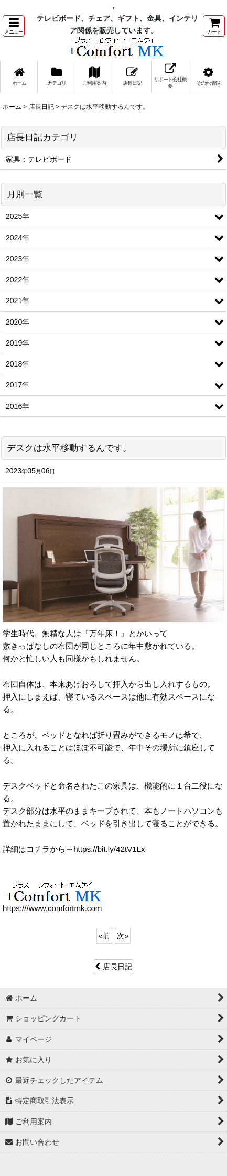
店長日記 (113, 966)
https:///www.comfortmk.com (52, 908)
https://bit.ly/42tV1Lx (109, 849)
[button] (14, 26)
